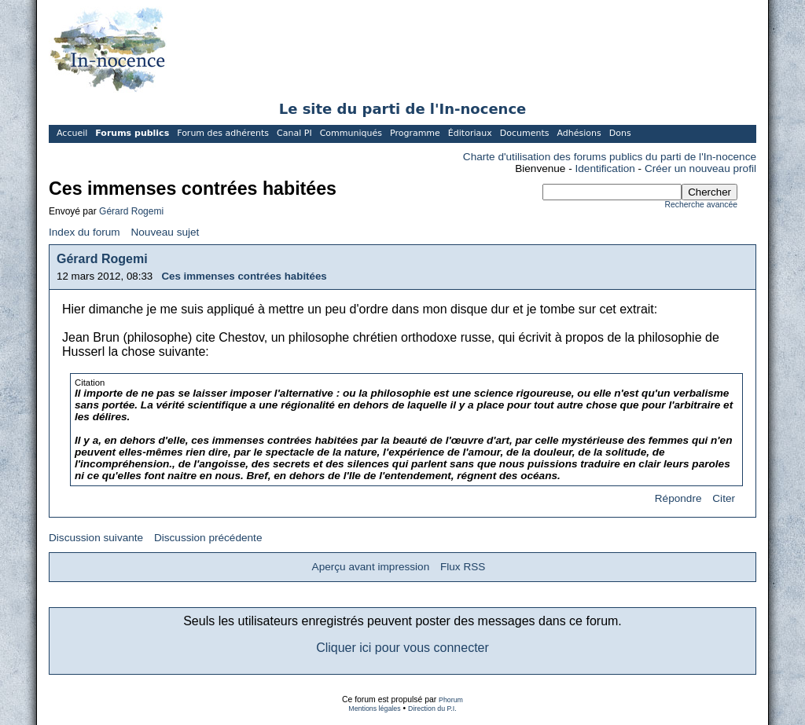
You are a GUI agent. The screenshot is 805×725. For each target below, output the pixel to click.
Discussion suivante (96, 538)
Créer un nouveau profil (700, 168)
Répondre (678, 498)
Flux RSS (462, 567)
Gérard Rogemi (131, 211)
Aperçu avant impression (371, 567)
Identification (605, 168)
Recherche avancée (701, 204)
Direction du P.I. (432, 708)
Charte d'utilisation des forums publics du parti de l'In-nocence (609, 157)
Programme (415, 133)
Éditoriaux (470, 133)
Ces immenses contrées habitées (243, 276)
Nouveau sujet (164, 232)
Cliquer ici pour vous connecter (402, 647)
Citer (723, 498)
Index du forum (84, 232)
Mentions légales (374, 708)
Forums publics (132, 133)
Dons (620, 133)
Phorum (451, 700)
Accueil (72, 133)
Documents (525, 133)
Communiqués (351, 133)
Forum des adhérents (223, 133)
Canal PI (294, 133)
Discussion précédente (208, 538)
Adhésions (579, 133)
